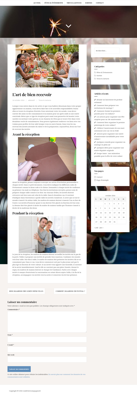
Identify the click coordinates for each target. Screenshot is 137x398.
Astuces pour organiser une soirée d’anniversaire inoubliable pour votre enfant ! (109, 136)
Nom (10, 335)
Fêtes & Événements (53, 3)
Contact (100, 3)
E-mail (10, 345)
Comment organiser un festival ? (70, 291)
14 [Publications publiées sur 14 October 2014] (101, 213)
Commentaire (13, 309)
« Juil (96, 228)
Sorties (88, 3)
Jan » (101, 228)
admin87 (31, 100)
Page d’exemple (103, 180)
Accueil (37, 3)
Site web (10, 355)
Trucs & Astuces (74, 3)
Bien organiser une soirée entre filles (26, 291)
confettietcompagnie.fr (32, 391)
